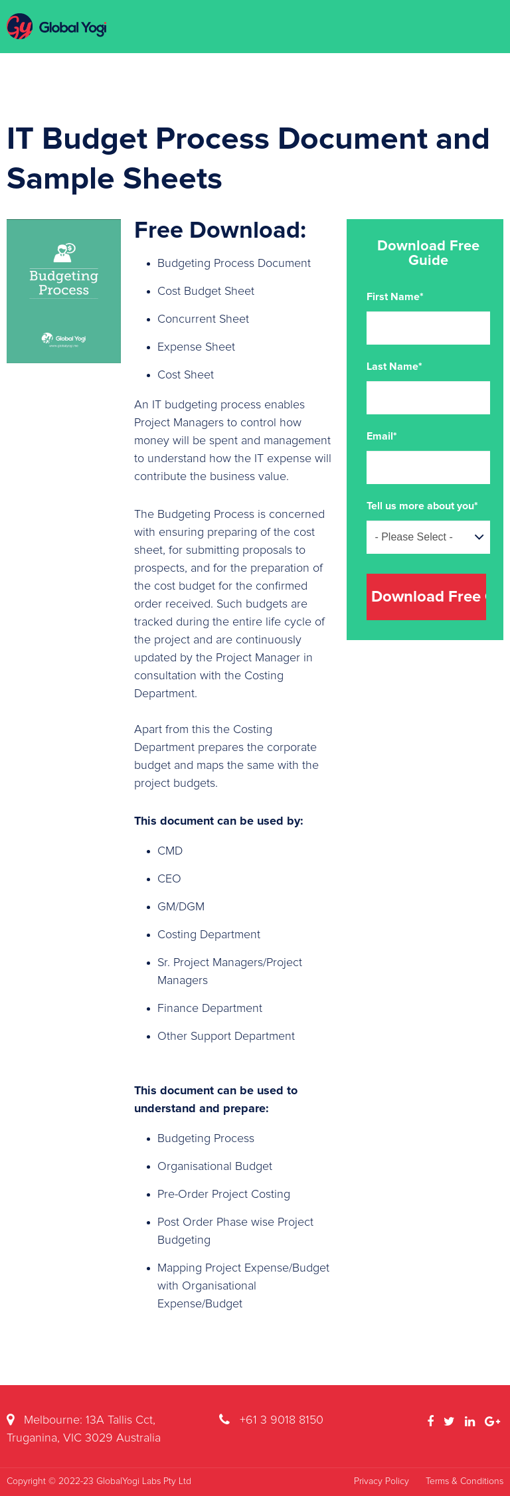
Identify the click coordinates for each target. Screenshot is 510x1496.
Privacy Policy (381, 1481)
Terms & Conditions (464, 1481)
